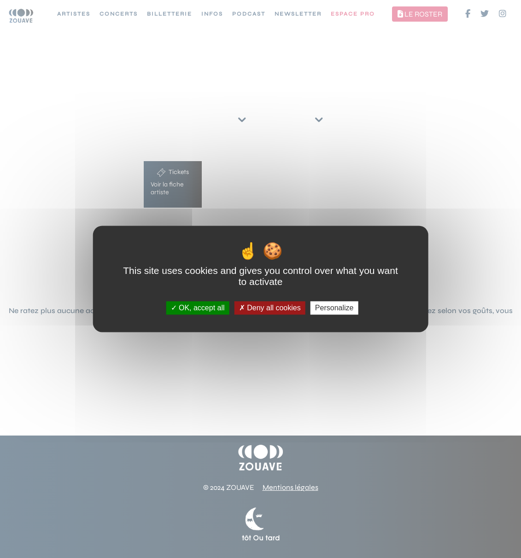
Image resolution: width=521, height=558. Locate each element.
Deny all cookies (270, 308)
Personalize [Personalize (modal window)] (334, 308)
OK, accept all (198, 308)
